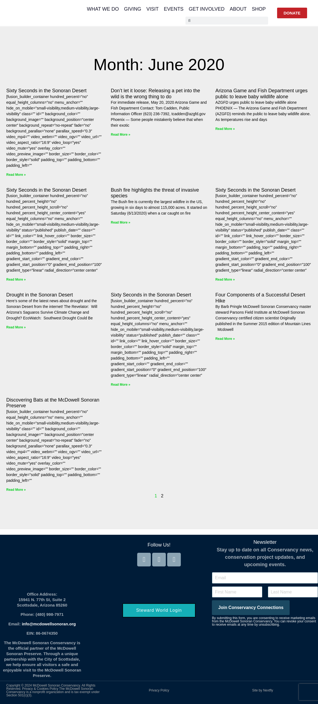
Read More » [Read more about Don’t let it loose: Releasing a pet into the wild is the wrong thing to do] (120, 134)
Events (174, 9)
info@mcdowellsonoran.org (49, 624)
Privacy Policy (159, 690)
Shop (259, 9)
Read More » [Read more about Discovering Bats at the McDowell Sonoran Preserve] (16, 490)
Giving (132, 9)
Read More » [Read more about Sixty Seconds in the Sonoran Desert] (16, 175)
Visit (152, 9)
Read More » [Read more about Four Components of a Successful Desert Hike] (225, 339)
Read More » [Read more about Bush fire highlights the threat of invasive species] (120, 222)
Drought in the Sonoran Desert (39, 295)
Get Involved (206, 9)
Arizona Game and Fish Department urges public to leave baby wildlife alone (261, 93)
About (238, 9)
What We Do (103, 9)
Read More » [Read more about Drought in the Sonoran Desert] (16, 327)
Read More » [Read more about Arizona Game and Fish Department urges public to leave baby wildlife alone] (225, 129)
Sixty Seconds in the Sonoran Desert (46, 90)
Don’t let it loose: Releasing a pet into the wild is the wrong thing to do (155, 93)
